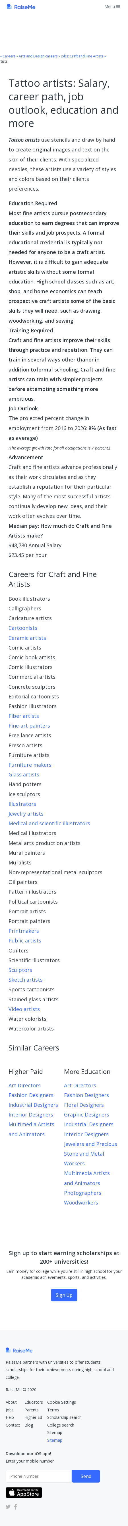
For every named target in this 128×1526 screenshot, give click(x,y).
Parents (31, 1410)
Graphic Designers (86, 1114)
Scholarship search (64, 1417)
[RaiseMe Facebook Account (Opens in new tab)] (14, 1506)
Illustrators (22, 803)
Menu (112, 6)
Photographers (82, 1192)
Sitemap (54, 1432)
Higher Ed (33, 1417)
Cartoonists (23, 627)
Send (86, 1476)
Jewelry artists (26, 813)
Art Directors (25, 1085)
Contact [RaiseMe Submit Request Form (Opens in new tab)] (13, 1425)
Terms (53, 1410)
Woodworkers (81, 1202)
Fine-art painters (29, 725)
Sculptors (20, 969)
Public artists (25, 940)
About (11, 1402)
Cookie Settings (61, 1402)
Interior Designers (31, 1114)
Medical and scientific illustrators (49, 823)
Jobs (10, 1410)
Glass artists (24, 774)
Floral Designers (84, 1104)
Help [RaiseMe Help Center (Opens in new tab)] (10, 1417)
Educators (33, 1402)
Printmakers (24, 930)
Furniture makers (30, 764)
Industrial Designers (33, 1104)
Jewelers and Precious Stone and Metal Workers (90, 1153)
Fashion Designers (31, 1095)
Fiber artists (24, 715)
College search (60, 1425)
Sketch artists (26, 979)
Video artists (24, 1009)
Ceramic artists (27, 637)
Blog (28, 1425)
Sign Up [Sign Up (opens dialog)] (64, 1295)
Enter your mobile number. (30, 1461)
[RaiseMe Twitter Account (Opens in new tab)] (8, 1506)
